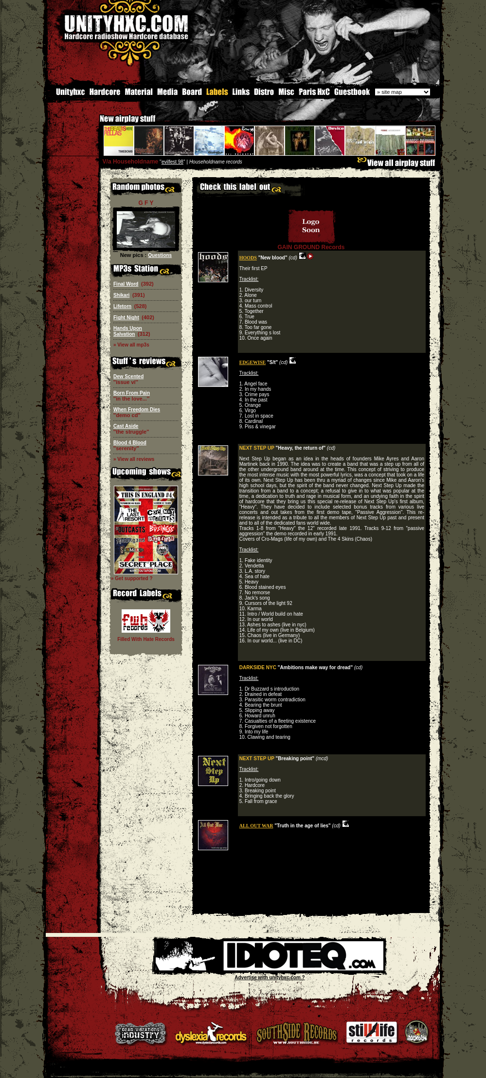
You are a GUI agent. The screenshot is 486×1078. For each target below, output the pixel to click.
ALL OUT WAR (256, 825)
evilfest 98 (172, 161)
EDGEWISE (252, 362)
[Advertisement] (311, 905)
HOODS (248, 257)
